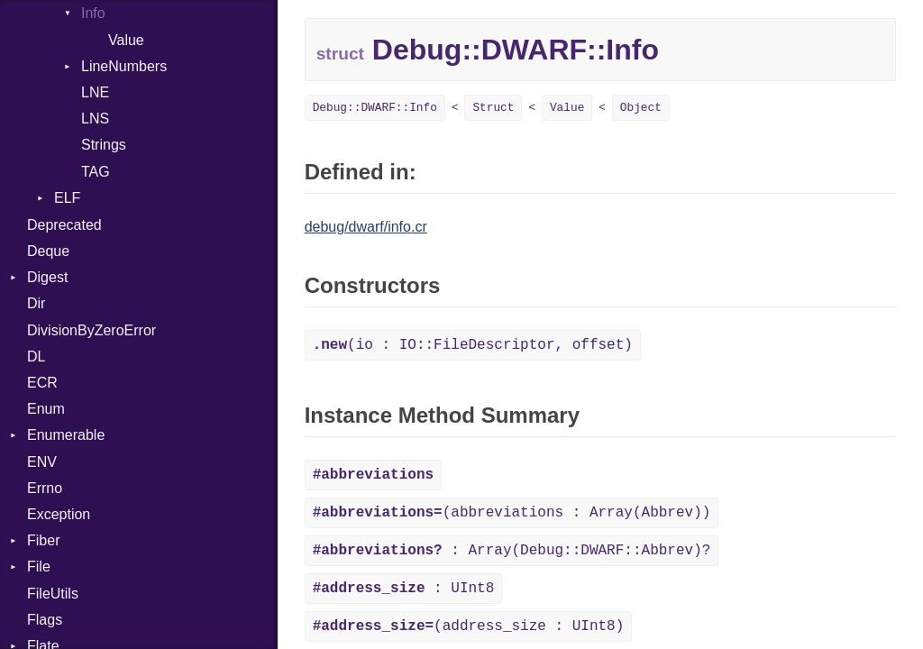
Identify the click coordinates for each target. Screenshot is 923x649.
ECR (42, 382)
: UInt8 (404, 588)
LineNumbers (124, 66)
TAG (95, 171)
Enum (46, 408)
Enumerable (66, 435)
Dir (36, 303)
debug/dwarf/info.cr (366, 226)
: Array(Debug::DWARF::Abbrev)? (512, 551)
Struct (493, 107)
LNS (95, 118)
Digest (47, 277)
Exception (58, 514)
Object (641, 107)
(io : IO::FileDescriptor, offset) (473, 345)
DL (36, 356)
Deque (48, 251)
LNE (95, 92)
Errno (44, 488)
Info (93, 13)
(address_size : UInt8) (469, 626)
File (38, 566)
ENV (42, 462)
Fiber (43, 540)
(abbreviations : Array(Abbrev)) (512, 513)
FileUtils (52, 593)
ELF (67, 198)
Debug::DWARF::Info (375, 107)
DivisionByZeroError (91, 330)
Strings (103, 144)
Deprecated (64, 225)
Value (126, 40)
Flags (44, 619)
